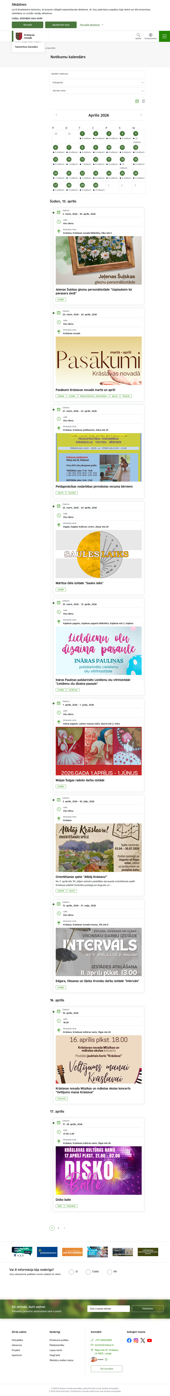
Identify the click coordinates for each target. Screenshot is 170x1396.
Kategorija (58, 82)
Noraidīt (27, 24)
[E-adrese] (97, 1359)
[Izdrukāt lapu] (153, 55)
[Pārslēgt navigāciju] (164, 36)
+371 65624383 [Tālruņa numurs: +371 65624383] (103, 1340)
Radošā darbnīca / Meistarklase (93, 396)
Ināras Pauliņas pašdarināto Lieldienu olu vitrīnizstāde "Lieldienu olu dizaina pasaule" (93, 681)
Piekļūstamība (57, 1345)
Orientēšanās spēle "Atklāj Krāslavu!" (81, 877)
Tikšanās (126, 396)
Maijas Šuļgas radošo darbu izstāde (80, 780)
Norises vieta (59, 90)
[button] (85, 137)
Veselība (72, 493)
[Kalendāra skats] (137, 101)
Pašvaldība (17, 1340)
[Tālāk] (153, 1252)
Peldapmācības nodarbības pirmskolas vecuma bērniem (94, 486)
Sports (115, 396)
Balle (60, 1206)
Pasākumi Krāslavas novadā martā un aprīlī (85, 390)
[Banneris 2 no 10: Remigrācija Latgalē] (47, 1251)
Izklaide (61, 396)
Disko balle (63, 1200)
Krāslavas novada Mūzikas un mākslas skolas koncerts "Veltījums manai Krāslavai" (93, 1090)
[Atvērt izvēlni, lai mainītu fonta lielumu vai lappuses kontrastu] (150, 37)
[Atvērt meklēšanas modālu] (138, 37)
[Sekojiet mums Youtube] (149, 1340)
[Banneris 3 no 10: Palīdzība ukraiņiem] (72, 1251)
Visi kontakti (106, 1368)
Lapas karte (56, 1350)
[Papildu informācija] (106, 1359)
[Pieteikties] (147, 1308)
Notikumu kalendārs (26, 62)
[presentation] (85, 1288)
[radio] (73, 1271)
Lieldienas (73, 690)
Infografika (21, 68)
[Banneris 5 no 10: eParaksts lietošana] (123, 1251)
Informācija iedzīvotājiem (28, 79)
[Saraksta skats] (144, 101)
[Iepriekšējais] (17, 1252)
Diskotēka (71, 1206)
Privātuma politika (59, 1340)
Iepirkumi (17, 1355)
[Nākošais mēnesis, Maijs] (141, 115)
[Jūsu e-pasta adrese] (108, 1308)
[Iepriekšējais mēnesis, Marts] (56, 115)
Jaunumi (19, 57)
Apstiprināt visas (61, 24)
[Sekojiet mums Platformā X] (142, 1340)
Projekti (16, 1350)
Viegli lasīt (55, 1355)
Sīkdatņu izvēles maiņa (61, 1360)
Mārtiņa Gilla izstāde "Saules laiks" (80, 583)
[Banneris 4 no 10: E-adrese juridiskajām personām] (97, 1251)
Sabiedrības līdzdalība (26, 84)
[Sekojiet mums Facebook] (129, 1340)
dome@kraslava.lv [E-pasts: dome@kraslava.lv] (104, 1344)
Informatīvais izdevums (27, 73)
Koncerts (62, 1098)
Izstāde (61, 299)
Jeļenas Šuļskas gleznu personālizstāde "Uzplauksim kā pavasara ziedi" (94, 291)
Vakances (17, 1345)
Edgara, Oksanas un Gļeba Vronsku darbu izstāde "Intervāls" (97, 981)
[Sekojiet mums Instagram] (136, 1340)
